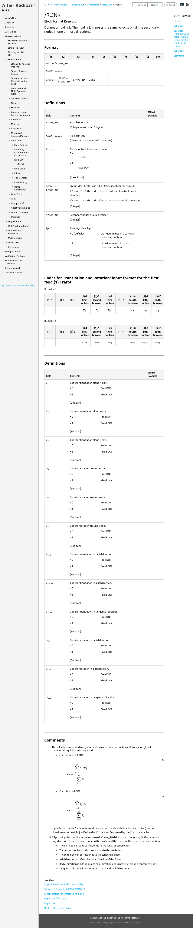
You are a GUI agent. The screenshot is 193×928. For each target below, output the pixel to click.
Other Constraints (20, 188)
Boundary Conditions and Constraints (21, 152)
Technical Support (133, 922)
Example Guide (12, 251)
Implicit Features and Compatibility (63, 884)
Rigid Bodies (20, 145)
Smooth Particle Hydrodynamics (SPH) (19, 81)
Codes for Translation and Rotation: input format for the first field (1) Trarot (181, 38)
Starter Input (14, 59)
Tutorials (9, 27)
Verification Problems (15, 256)
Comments (179, 55)
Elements (15, 107)
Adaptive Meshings (20, 207)
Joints (17, 173)
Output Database (19, 212)
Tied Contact (20, 177)
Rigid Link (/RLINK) (55, 898)
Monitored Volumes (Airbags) (20, 134)
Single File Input (16, 47)
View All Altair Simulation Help (20, 285)
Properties (16, 128)
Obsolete (15, 216)
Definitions (13, 246)
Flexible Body (21, 182)
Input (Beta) (18, 225)
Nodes (14, 103)
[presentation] (133, 311)
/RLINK (20, 164)
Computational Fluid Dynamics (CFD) (18, 91)
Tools (13, 198)
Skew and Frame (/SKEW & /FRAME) (64, 889)
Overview (9, 22)
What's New (11, 18)
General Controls (19, 98)
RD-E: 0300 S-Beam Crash (58, 908)
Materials (15, 124)
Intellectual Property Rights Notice (105, 922)
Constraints (16, 140)
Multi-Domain (15, 237)
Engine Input (14, 221)
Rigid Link (19, 159)
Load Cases (16, 194)
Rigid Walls (19, 168)
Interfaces (16, 119)
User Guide (10, 31)
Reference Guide (13, 36)
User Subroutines (13, 272)
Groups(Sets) (17, 203)
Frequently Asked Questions (13, 262)
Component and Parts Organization (20, 113)
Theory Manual (12, 267)
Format (177, 20)
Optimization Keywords (14, 232)
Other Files (13, 242)
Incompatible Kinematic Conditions (64, 893)
